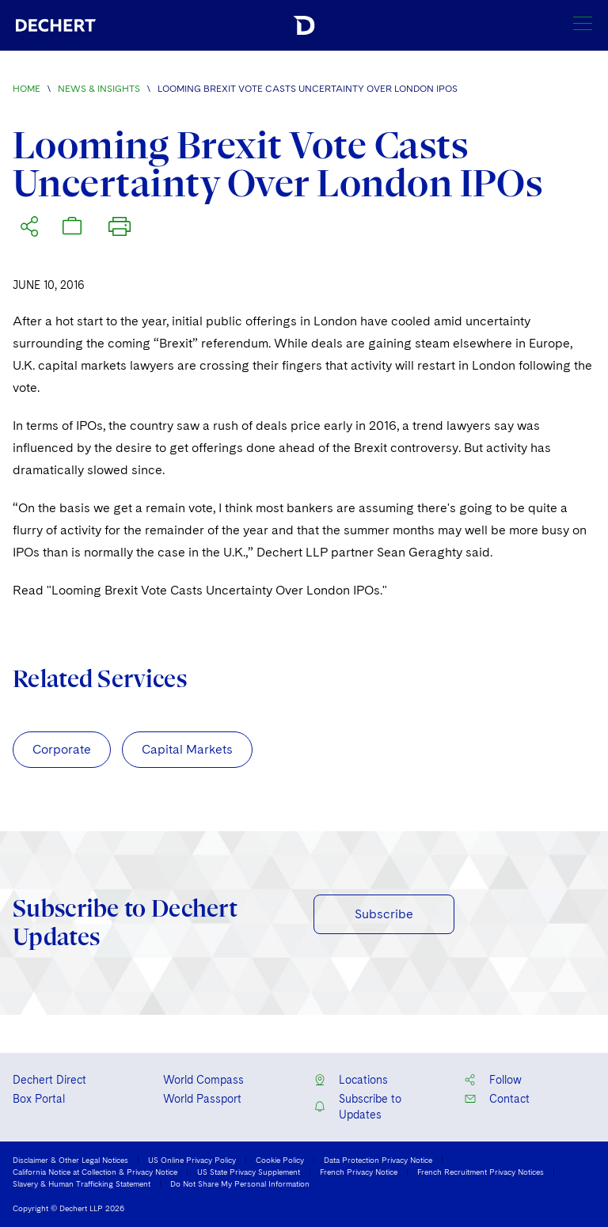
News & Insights (99, 88)
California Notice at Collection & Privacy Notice (95, 1171)
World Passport (202, 1098)
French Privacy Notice (358, 1171)
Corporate (61, 749)
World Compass (203, 1079)
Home (26, 88)
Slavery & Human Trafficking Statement (81, 1183)
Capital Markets (187, 749)
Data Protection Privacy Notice (378, 1159)
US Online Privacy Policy (192, 1159)
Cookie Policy (280, 1159)
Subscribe (384, 913)
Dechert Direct (49, 1079)
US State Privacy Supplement (248, 1171)
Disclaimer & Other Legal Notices (70, 1159)
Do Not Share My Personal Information (240, 1183)
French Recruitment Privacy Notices (480, 1171)
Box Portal (39, 1098)
